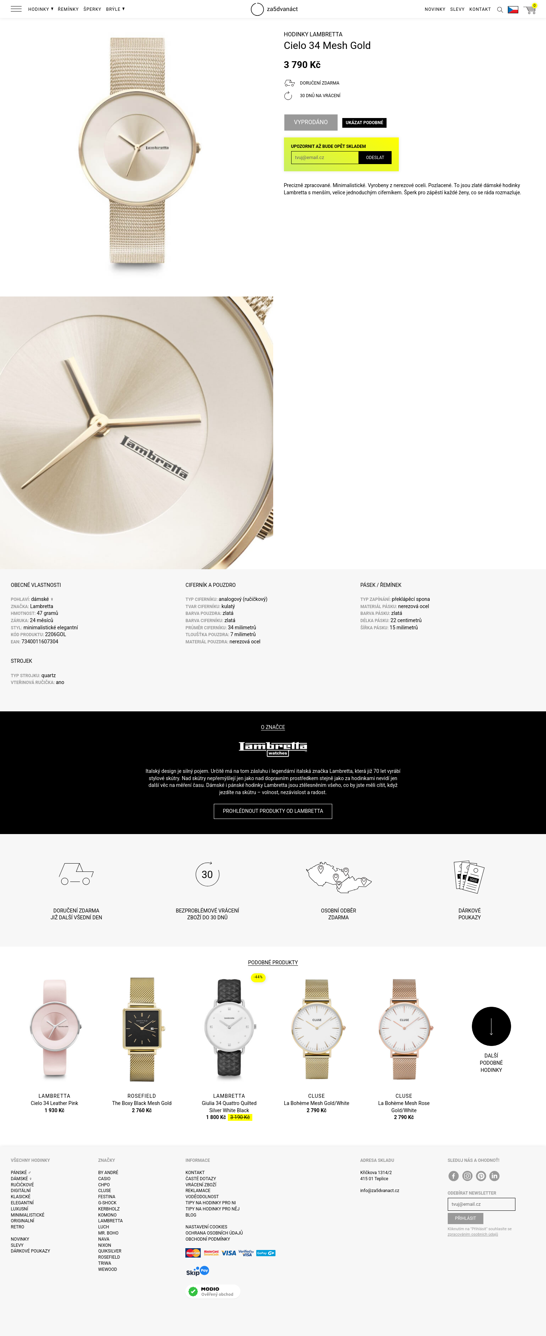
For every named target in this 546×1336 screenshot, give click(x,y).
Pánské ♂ (21, 1172)
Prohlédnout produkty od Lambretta (273, 811)
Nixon (104, 1245)
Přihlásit (465, 1218)
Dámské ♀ (21, 1178)
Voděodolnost (201, 1196)
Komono (107, 1215)
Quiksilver (110, 1251)
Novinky (20, 1239)
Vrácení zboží (200, 1184)
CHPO (104, 1184)
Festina (107, 1196)
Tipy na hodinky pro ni (210, 1202)
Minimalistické (27, 1215)
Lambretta (326, 34)
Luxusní (19, 1209)
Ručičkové (22, 1184)
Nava (103, 1239)
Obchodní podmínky (207, 1239)
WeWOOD (107, 1269)
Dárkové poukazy (30, 1251)
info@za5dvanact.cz (379, 1190)
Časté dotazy (200, 1178)
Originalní (22, 1220)
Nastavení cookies (206, 1226)
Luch (103, 1226)
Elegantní (22, 1202)
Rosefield (109, 1257)
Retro (17, 1226)
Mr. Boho (108, 1233)
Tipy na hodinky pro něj (212, 1209)
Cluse (104, 1190)
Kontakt (194, 1172)
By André (108, 1172)
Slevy (17, 1245)
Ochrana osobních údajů (214, 1233)
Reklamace (197, 1190)
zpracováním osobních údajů (473, 1234)
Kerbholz (109, 1209)
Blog (190, 1215)
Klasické (20, 1196)
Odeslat (375, 156)
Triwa (104, 1263)
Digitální (21, 1190)
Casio (104, 1178)
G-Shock (107, 1202)
